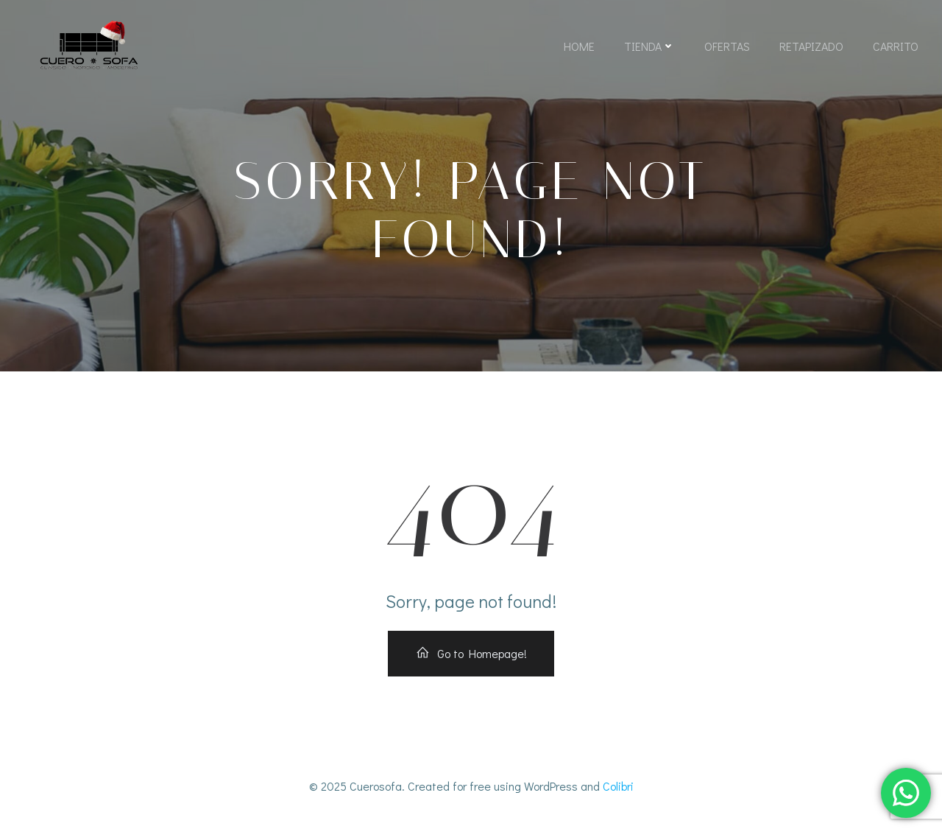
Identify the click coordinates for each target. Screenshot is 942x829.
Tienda (649, 46)
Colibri (618, 786)
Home (579, 46)
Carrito (895, 46)
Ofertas (727, 46)
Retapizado (811, 46)
